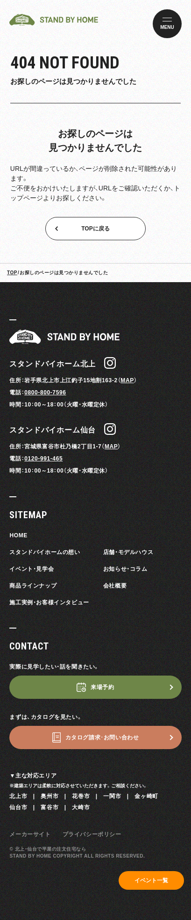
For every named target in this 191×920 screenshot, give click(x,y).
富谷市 (49, 807)
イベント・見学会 (31, 569)
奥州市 (49, 796)
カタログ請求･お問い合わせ (102, 737)
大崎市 (81, 807)
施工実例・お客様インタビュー (49, 602)
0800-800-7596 (45, 392)
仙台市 (18, 807)
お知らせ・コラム (125, 569)
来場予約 (102, 687)
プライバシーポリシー (92, 834)
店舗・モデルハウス (128, 552)
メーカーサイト (29, 834)
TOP (12, 272)
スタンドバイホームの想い (44, 552)
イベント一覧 (151, 880)
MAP (127, 380)
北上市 (18, 796)
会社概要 (115, 585)
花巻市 (81, 796)
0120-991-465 (43, 458)
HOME (18, 535)
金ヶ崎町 (146, 796)
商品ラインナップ (33, 585)
